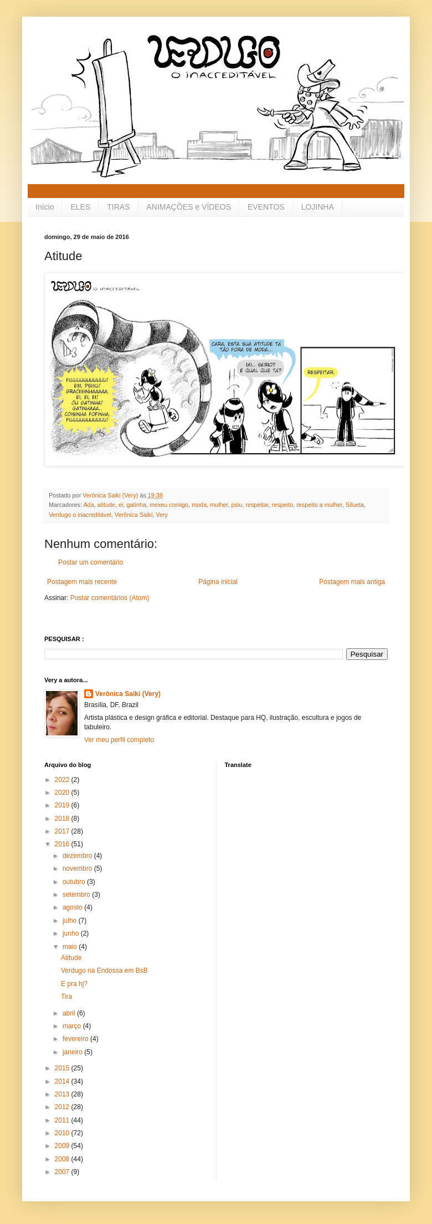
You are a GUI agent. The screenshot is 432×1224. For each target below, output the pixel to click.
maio (71, 947)
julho (71, 921)
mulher (219, 504)
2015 (63, 1068)
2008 (63, 1159)
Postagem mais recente (82, 582)
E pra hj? (74, 984)
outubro (75, 882)
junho (72, 933)
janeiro (73, 1052)
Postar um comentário (90, 562)
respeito (282, 504)
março (73, 1026)
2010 (63, 1133)
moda (199, 504)
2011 (63, 1120)
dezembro (78, 856)
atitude (106, 504)
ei (121, 504)
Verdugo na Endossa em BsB (104, 970)
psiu (237, 504)
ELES (80, 206)
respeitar (256, 504)
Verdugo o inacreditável (80, 514)
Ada (88, 504)
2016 (63, 844)
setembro (77, 894)
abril (70, 1013)
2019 (63, 805)
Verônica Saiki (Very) (128, 694)
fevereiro (76, 1039)
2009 (63, 1146)
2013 (63, 1094)
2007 (63, 1172)
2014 (63, 1081)
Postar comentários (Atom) (110, 598)
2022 (63, 780)
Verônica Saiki (133, 514)
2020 (63, 792)
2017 (63, 831)
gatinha (136, 504)
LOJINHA (317, 206)
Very (162, 514)
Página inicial (218, 582)
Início (44, 206)
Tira (66, 996)
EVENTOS (266, 206)
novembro (78, 868)
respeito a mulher (319, 504)
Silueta (355, 504)
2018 (63, 818)
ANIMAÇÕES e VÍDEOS (189, 206)
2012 (63, 1107)
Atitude (71, 958)
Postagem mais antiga (352, 582)
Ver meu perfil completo (119, 740)
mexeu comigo (169, 504)
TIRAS (118, 206)
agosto (73, 907)
